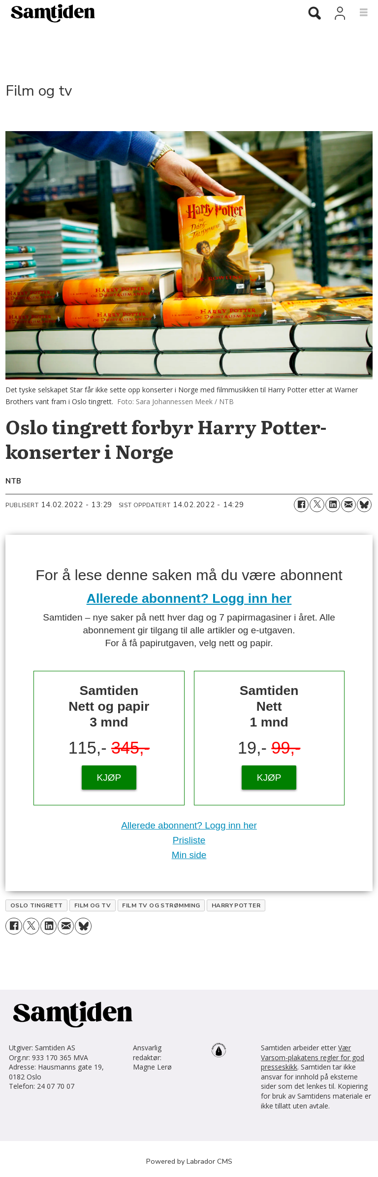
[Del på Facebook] (301, 504)
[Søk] (314, 13)
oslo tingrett (36, 905)
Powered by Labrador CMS (189, 1161)
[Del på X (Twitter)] (317, 504)
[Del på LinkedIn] (332, 504)
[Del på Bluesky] (364, 504)
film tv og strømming (161, 905)
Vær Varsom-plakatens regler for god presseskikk (312, 1057)
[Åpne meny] (358, 12)
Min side (189, 855)
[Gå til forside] (49, 13)
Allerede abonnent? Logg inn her (189, 598)
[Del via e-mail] (348, 504)
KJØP (109, 777)
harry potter (236, 905)
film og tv (92, 905)
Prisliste (189, 840)
